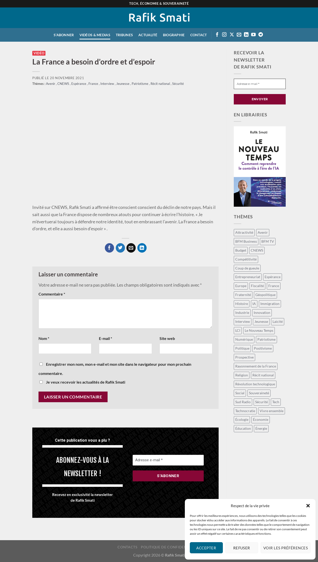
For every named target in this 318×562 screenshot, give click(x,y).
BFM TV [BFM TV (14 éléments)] (267, 241)
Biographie (174, 35)
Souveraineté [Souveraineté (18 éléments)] (259, 393)
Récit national (161, 84)
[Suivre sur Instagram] (224, 34)
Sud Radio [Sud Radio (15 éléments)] (243, 402)
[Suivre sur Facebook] (217, 34)
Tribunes (124, 35)
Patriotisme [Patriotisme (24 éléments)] (266, 339)
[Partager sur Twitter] (120, 247)
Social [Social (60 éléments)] (239, 393)
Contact (198, 35)
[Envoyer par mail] (131, 247)
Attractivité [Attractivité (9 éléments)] (244, 232)
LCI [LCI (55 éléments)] (237, 330)
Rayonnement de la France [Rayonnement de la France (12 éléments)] (255, 366)
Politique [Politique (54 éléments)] (242, 348)
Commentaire (52, 294)
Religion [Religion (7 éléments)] (241, 375)
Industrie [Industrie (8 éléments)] (242, 312)
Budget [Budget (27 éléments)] (240, 250)
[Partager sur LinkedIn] (142, 247)
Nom (44, 338)
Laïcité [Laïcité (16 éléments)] (278, 321)
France (93, 84)
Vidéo (39, 53)
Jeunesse (123, 84)
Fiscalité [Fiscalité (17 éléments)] (257, 286)
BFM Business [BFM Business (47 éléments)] (246, 241)
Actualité (148, 35)
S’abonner (64, 35)
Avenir (51, 84)
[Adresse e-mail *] (168, 460)
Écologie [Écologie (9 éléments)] (241, 419)
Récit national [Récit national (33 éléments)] (263, 375)
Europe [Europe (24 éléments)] (240, 286)
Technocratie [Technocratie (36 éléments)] (245, 411)
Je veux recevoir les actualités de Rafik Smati (82, 382)
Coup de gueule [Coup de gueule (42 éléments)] (247, 268)
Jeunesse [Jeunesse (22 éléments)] (261, 321)
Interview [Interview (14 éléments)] (242, 321)
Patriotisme (140, 84)
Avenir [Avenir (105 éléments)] (263, 232)
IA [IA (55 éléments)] (254, 303)
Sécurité (178, 84)
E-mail (105, 338)
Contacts (127, 547)
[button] (308, 505)
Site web (167, 338)
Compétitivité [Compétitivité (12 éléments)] (246, 259)
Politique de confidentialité (170, 547)
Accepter (206, 548)
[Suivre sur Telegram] (260, 34)
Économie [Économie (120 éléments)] (260, 419)
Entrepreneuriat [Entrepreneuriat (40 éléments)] (247, 277)
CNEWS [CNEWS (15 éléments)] (257, 250)
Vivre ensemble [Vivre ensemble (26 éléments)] (271, 411)
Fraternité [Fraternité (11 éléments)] (243, 295)
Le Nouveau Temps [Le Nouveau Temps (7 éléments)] (259, 330)
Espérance (79, 84)
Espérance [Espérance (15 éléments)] (272, 277)
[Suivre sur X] (232, 34)
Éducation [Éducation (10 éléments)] (243, 428)
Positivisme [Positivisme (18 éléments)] (263, 348)
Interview (107, 84)
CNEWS (63, 84)
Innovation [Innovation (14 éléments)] (262, 312)
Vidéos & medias (95, 35)
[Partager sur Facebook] (109, 247)
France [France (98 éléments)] (273, 286)
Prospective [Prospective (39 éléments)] (244, 357)
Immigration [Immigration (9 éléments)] (269, 303)
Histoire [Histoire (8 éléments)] (241, 303)
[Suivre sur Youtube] (253, 34)
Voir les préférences (285, 548)
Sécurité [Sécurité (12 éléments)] (261, 402)
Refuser (241, 548)
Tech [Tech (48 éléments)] (275, 402)
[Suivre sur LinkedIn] (246, 34)
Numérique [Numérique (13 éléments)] (244, 339)
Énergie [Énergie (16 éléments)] (261, 428)
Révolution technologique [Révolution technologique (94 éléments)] (255, 384)
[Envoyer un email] (239, 34)
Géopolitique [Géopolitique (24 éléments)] (265, 295)
